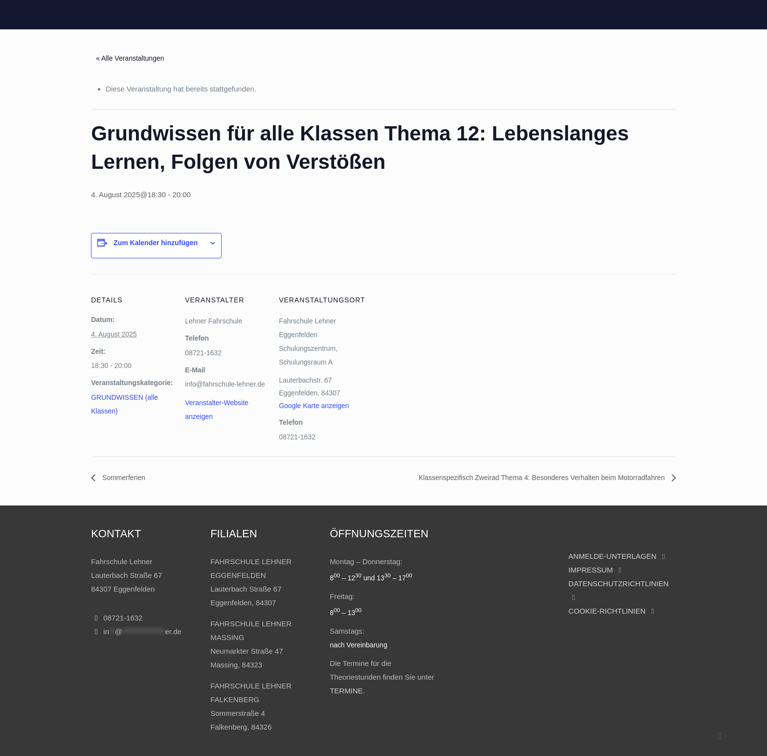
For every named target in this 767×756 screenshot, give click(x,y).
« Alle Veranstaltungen (130, 58)
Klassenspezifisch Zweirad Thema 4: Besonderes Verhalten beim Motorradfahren (543, 477)
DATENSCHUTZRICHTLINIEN (618, 583)
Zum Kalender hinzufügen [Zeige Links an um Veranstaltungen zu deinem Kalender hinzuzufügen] (155, 243)
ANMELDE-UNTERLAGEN (612, 556)
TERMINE (346, 691)
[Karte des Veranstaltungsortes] (424, 375)
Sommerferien (122, 477)
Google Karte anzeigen (314, 406)
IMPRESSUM (591, 570)
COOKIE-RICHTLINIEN (607, 611)
